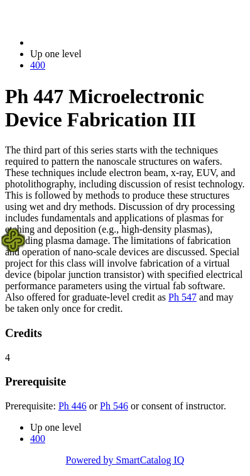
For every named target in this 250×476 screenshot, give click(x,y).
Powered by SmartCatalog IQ (125, 460)
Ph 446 (72, 406)
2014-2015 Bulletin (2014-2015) (95, 42)
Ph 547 (182, 297)
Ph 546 (114, 406)
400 (37, 65)
